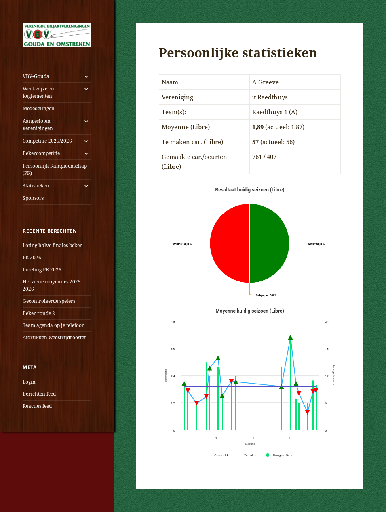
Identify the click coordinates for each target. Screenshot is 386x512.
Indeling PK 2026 (42, 269)
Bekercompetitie (41, 153)
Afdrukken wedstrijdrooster (54, 337)
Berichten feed (39, 393)
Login (29, 381)
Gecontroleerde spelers (49, 301)
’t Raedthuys (270, 97)
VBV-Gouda (36, 76)
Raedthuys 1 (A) (274, 112)
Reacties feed (37, 406)
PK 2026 (32, 257)
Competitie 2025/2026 (47, 140)
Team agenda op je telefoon (54, 325)
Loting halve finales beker (52, 245)
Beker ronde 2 (39, 313)
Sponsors (33, 198)
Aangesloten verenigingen (38, 125)
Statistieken (36, 185)
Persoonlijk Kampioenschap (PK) (55, 169)
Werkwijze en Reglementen (38, 92)
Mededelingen (39, 108)
